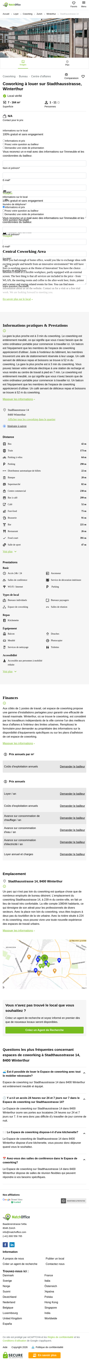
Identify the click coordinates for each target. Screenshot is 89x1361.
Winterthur (51, 14)
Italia (47, 1280)
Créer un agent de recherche (20, 1264)
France (48, 1275)
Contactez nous (55, 1264)
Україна (49, 1291)
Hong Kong (51, 1302)
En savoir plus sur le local (18, 299)
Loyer (16, 14)
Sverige (7, 1280)
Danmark (8, 1275)
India (47, 1313)
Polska (48, 1296)
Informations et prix (15, 140)
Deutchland (9, 1296)
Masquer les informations (19, 399)
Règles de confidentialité (60, 1337)
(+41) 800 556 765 (12, 1236)
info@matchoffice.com (14, 1232)
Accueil (6, 14)
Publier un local (55, 1258)
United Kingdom (12, 1318)
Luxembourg (10, 1313)
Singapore (50, 1307)
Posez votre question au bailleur (22, 144)
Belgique (8, 1307)
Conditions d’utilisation (14, 1340)
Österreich (50, 1286)
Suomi (6, 1291)
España (7, 1323)
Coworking (27, 14)
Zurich (39, 14)
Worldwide (50, 1318)
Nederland (9, 1302)
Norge (6, 1286)
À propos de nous (13, 1258)
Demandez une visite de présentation (24, 148)
